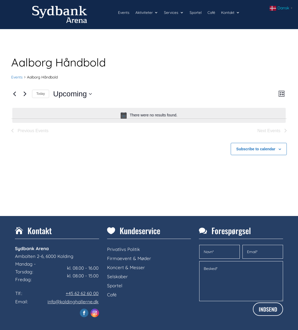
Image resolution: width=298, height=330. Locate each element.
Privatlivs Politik (123, 249)
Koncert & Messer (126, 267)
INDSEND (268, 309)
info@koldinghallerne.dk (73, 301)
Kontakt (227, 13)
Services (171, 13)
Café (211, 13)
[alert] (149, 115)
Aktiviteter (144, 13)
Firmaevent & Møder (129, 258)
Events (124, 13)
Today (40, 94)
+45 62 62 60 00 (82, 293)
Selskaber (117, 276)
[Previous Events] (14, 94)
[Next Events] (25, 94)
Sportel (196, 13)
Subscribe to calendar (255, 149)
